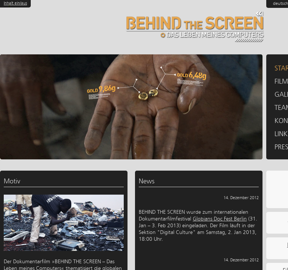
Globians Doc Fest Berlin (220, 219)
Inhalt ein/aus (15, 3)
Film (281, 82)
